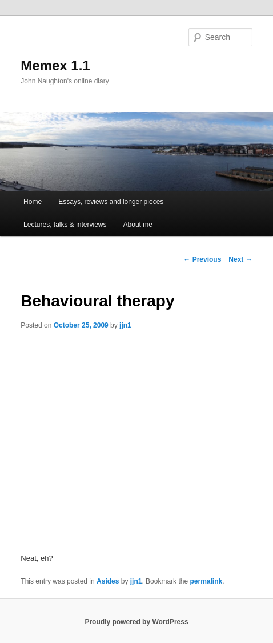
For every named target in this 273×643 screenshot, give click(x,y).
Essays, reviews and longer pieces (110, 202)
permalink (206, 581)
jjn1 (125, 325)
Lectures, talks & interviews (64, 225)
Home (32, 202)
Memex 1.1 (55, 65)
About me (137, 225)
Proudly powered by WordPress (136, 622)
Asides (108, 581)
